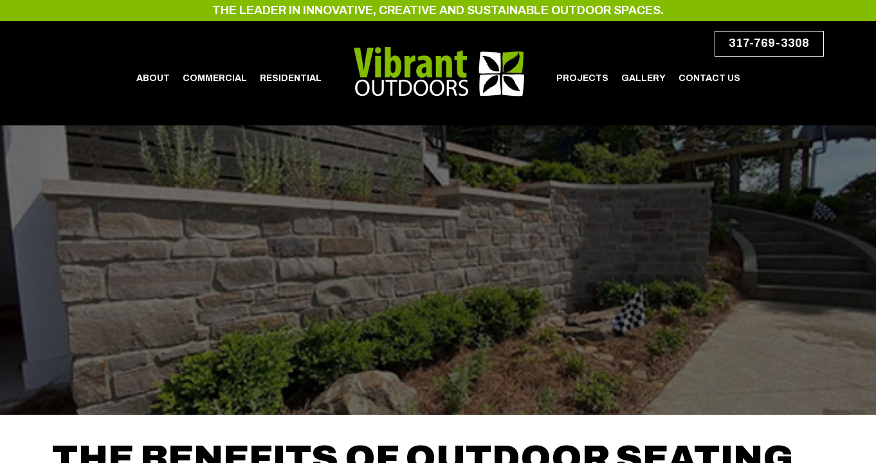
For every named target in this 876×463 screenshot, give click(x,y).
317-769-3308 (769, 43)
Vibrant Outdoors (439, 71)
